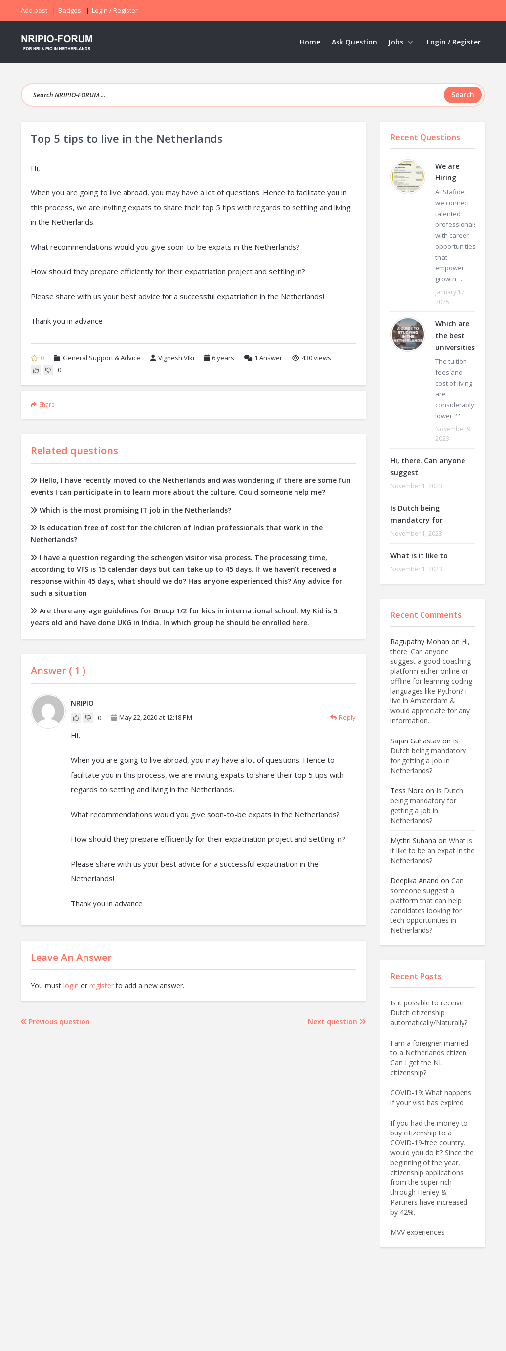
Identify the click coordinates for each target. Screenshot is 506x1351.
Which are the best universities (455, 335)
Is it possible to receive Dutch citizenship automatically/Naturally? (428, 1012)
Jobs (402, 41)
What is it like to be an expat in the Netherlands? (432, 850)
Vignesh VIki (172, 357)
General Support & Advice (101, 357)
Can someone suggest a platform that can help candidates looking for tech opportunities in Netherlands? (427, 905)
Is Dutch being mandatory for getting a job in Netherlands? (428, 755)
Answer (263, 357)
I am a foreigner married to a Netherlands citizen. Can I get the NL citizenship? (429, 1057)
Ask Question (354, 41)
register (101, 985)
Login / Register (454, 41)
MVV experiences (417, 1232)
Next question (337, 1021)
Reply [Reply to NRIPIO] (343, 717)
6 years (223, 357)
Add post (34, 10)
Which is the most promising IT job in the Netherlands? (131, 510)
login (71, 985)
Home (310, 41)
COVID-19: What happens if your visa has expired (430, 1097)
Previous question (55, 1021)
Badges (69, 10)
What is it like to (419, 555)
